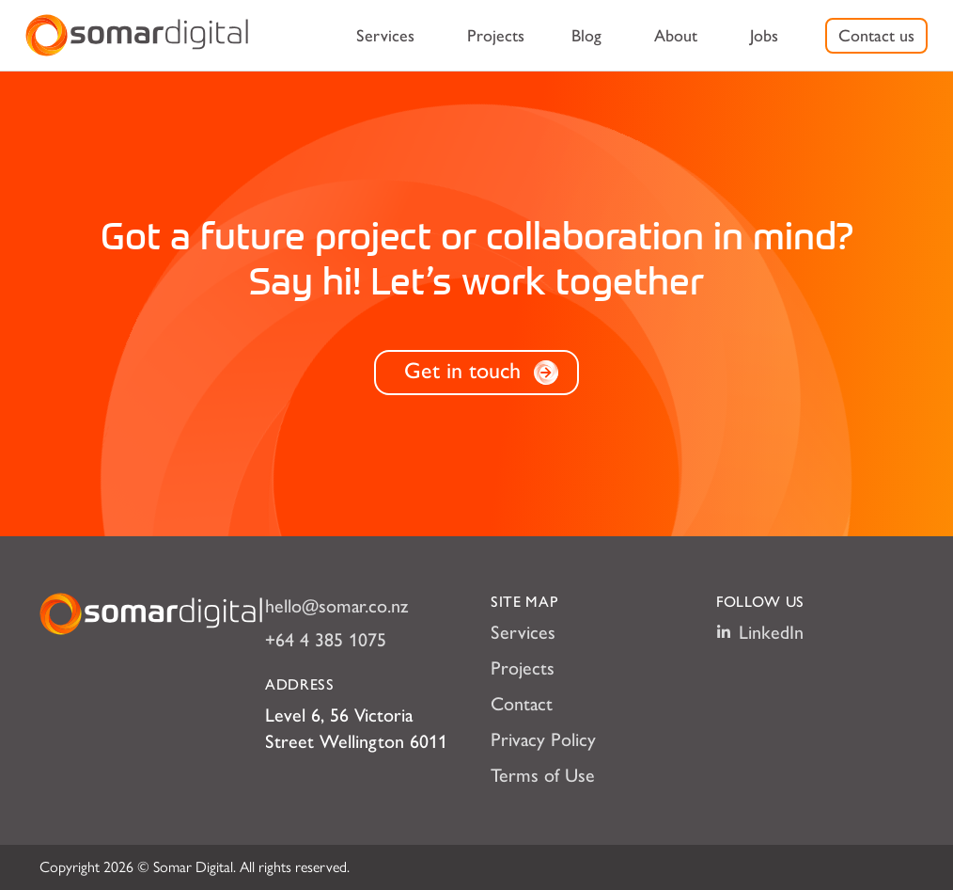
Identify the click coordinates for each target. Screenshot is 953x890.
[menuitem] (385, 36)
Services (385, 35)
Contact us (876, 35)
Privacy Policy (543, 739)
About (675, 35)
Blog (586, 35)
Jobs (764, 35)
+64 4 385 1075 (325, 639)
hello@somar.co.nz (336, 606)
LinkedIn (760, 632)
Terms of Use (543, 775)
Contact (522, 703)
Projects (495, 35)
